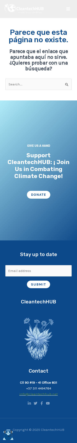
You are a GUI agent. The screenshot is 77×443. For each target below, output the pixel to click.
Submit (38, 284)
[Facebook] (42, 403)
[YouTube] (48, 403)
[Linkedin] (29, 403)
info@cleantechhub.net (38, 394)
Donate (38, 194)
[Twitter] (35, 403)
